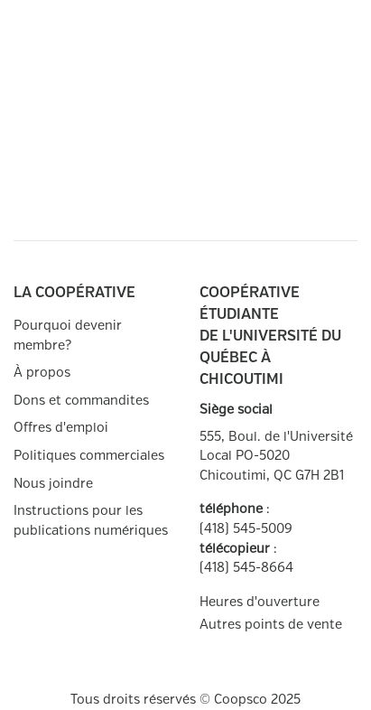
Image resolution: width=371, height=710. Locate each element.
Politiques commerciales (89, 455)
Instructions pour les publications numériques (91, 520)
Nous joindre (53, 483)
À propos (42, 372)
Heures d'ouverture (259, 602)
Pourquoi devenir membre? (68, 335)
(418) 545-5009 (245, 529)
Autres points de (270, 625)
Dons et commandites (81, 400)
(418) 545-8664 (246, 568)
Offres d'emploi (61, 427)
